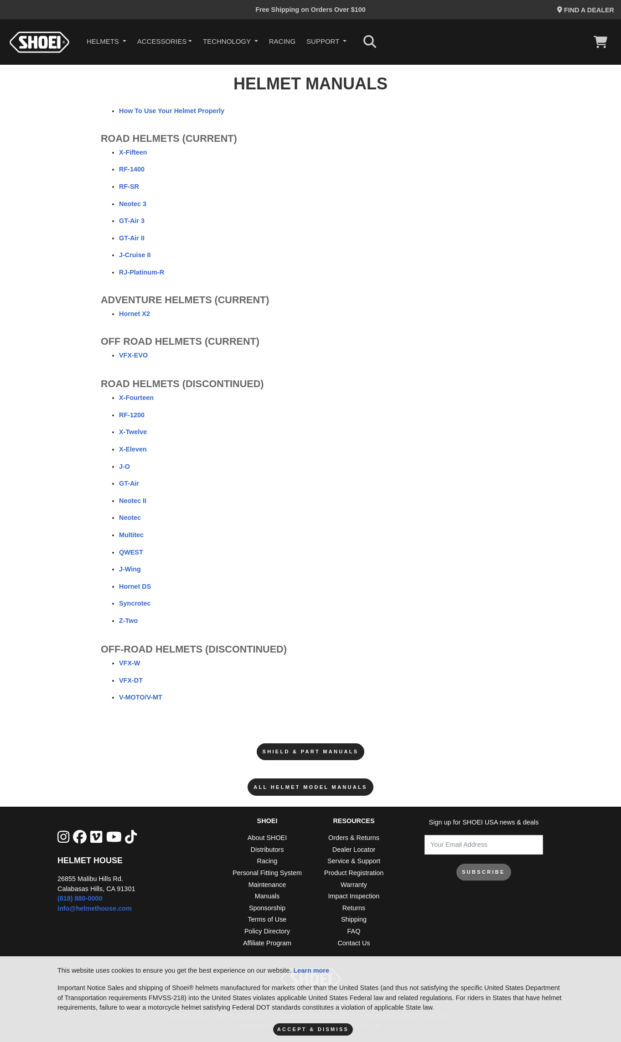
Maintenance (267, 884)
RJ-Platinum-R (141, 272)
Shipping (354, 919)
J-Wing (130, 569)
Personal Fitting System (267, 872)
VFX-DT (131, 680)
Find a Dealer (585, 10)
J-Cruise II (135, 255)
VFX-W (129, 663)
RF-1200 (132, 415)
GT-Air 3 (132, 220)
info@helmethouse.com (94, 908)
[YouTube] (114, 837)
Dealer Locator (353, 849)
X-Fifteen (133, 152)
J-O (124, 466)
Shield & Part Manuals (311, 751)
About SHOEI (267, 837)
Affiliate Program (267, 943)
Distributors (267, 849)
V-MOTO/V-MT (140, 697)
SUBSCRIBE (483, 872)
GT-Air (129, 483)
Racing (282, 41)
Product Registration (353, 872)
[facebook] (80, 837)
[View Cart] (603, 42)
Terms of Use (267, 919)
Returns (353, 908)
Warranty (354, 884)
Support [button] (323, 41)
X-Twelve (133, 431)
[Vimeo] (96, 837)
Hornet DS (135, 586)
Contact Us (353, 943)
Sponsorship (267, 908)
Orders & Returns (353, 837)
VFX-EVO (133, 355)
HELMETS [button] (104, 41)
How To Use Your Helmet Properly (171, 110)
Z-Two (128, 620)
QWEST (131, 552)
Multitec (131, 535)
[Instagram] (63, 837)
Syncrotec (135, 603)
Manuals (267, 896)
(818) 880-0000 (79, 898)
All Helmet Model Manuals (310, 787)
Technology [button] (228, 41)
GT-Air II (132, 238)
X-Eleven (133, 449)
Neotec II (132, 500)
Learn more (311, 970)
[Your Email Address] (483, 845)
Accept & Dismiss (313, 1029)
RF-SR (129, 186)
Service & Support (353, 861)
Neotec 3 (132, 203)
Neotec (130, 517)
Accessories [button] (161, 41)
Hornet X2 (134, 313)
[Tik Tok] (131, 837)
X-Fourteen (136, 397)
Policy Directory (267, 931)
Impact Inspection (354, 896)
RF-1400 (132, 169)
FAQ (354, 931)
